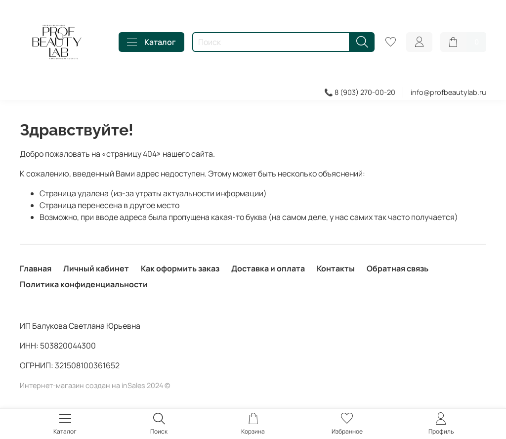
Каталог (151, 42)
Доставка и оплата (268, 268)
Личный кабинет (96, 268)
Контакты (336, 268)
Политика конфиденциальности (84, 284)
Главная (35, 268)
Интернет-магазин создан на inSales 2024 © (95, 385)
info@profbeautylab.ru (448, 92)
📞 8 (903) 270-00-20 (359, 92)
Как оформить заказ (180, 268)
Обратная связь (397, 268)
